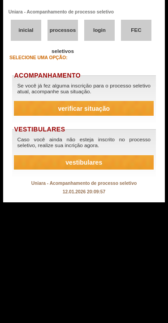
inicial (25, 30)
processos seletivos (63, 34)
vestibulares (83, 162)
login (99, 30)
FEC (136, 30)
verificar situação (84, 108)
